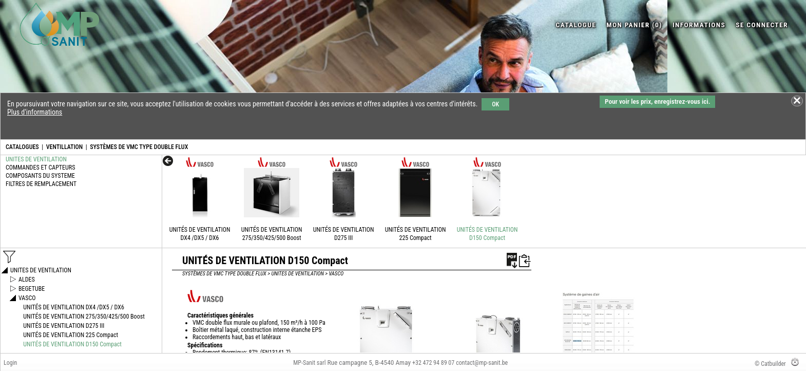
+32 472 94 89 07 (433, 362)
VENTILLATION (64, 147)
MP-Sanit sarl (309, 362)
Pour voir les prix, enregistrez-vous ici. (657, 101)
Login (10, 362)
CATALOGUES (22, 147)
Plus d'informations (34, 112)
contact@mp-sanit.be (482, 362)
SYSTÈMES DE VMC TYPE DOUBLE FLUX (139, 147)
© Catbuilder (770, 363)
